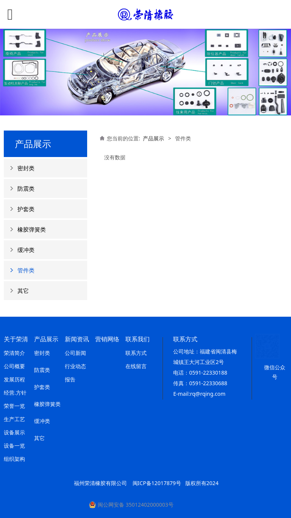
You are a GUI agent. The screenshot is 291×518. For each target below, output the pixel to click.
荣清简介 (14, 352)
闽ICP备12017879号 (157, 483)
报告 (70, 379)
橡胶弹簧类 (31, 229)
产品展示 (153, 138)
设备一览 (14, 445)
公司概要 (14, 366)
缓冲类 (25, 250)
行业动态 (75, 366)
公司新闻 (75, 352)
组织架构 (14, 458)
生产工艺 (14, 419)
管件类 (25, 270)
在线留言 (136, 366)
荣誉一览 (14, 405)
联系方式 (136, 352)
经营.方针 (15, 392)
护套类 (25, 209)
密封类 (25, 168)
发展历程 (14, 379)
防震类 (25, 188)
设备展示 (14, 432)
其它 (23, 290)
